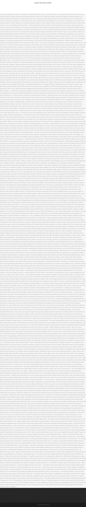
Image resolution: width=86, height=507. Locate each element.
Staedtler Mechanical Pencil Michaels (38, 495)
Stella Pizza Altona (37, 493)
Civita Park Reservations (24, 493)
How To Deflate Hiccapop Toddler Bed (21, 497)
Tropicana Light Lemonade (20, 495)
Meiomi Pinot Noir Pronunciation (51, 493)
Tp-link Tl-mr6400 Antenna (57, 495)
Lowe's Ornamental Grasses (9, 493)
